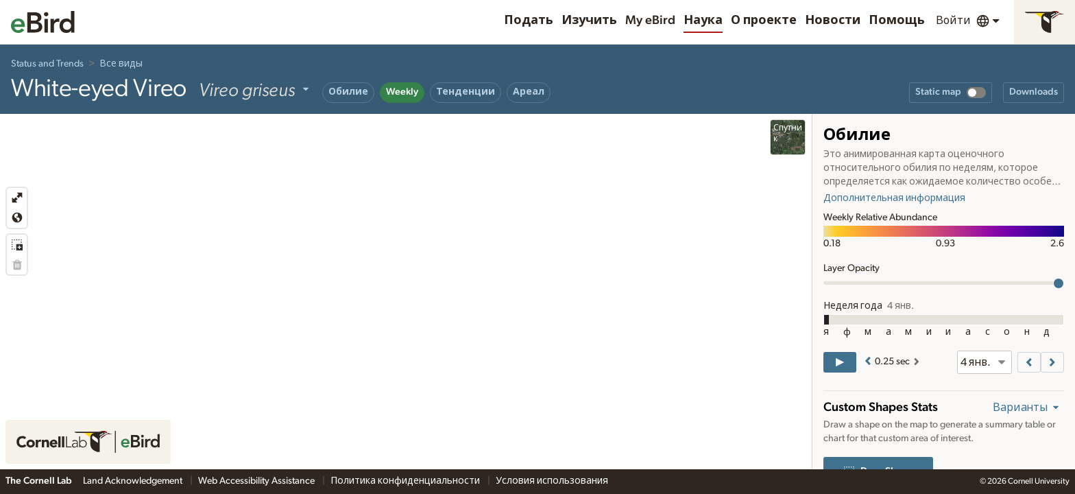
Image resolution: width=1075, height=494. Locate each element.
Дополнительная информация (894, 198)
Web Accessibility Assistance (257, 481)
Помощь (897, 20)
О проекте (764, 20)
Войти (953, 20)
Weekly (402, 92)
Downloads (1033, 92)
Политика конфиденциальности (406, 481)
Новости (832, 20)
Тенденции (465, 92)
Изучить (589, 20)
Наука (703, 20)
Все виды (121, 64)
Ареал (528, 92)
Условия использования (552, 481)
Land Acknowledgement (133, 481)
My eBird (650, 20)
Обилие (348, 92)
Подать (528, 20)
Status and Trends (47, 64)
